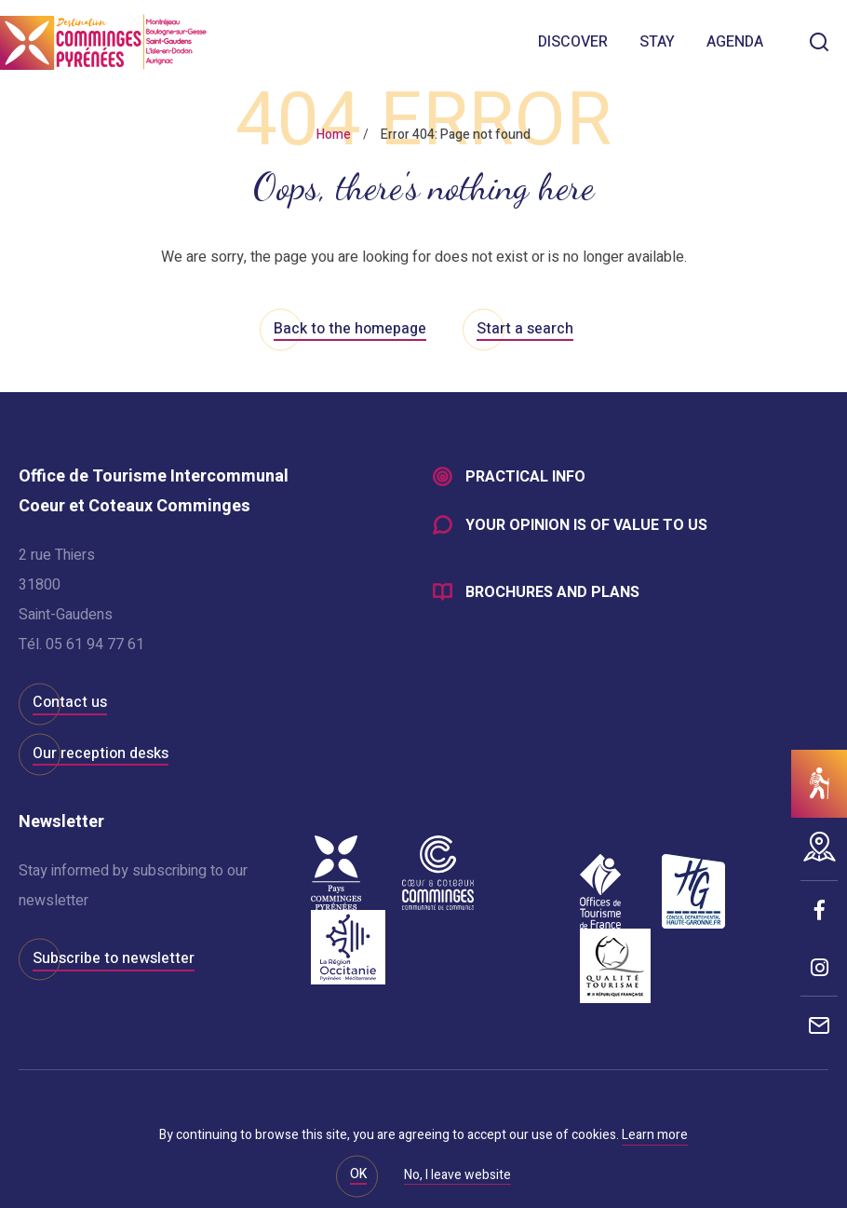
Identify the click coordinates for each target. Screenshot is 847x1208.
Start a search (525, 329)
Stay (657, 42)
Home (333, 134)
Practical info (525, 477)
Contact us (70, 702)
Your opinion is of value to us (586, 525)
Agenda (734, 42)
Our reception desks (100, 753)
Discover (573, 42)
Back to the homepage (350, 329)
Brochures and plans (552, 592)
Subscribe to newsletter (114, 958)
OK (358, 1174)
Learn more (655, 1135)
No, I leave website (457, 1176)
